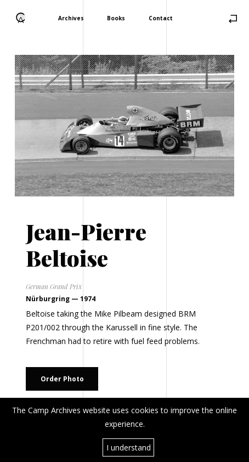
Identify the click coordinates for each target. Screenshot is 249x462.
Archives (71, 17)
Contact (161, 17)
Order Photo (62, 379)
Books (116, 17)
